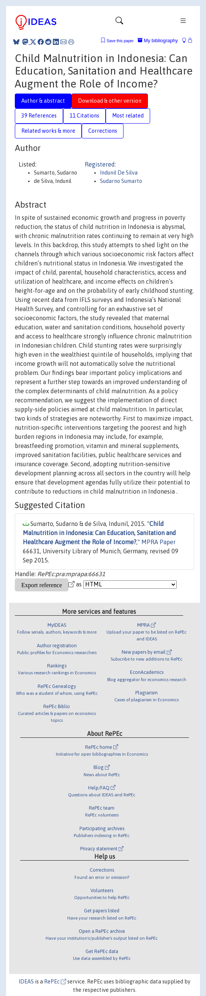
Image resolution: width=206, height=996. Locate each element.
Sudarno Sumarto (121, 181)
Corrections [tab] (102, 131)
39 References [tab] (39, 116)
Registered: (100, 164)
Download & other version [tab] (109, 101)
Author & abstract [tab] (43, 101)
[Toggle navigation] (119, 22)
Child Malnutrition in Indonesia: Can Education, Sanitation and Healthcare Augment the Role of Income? (99, 532)
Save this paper (120, 41)
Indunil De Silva (119, 173)
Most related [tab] (128, 116)
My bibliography (158, 40)
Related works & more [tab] (48, 131)
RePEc (55, 982)
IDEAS (26, 982)
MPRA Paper (158, 542)
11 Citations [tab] (84, 116)
